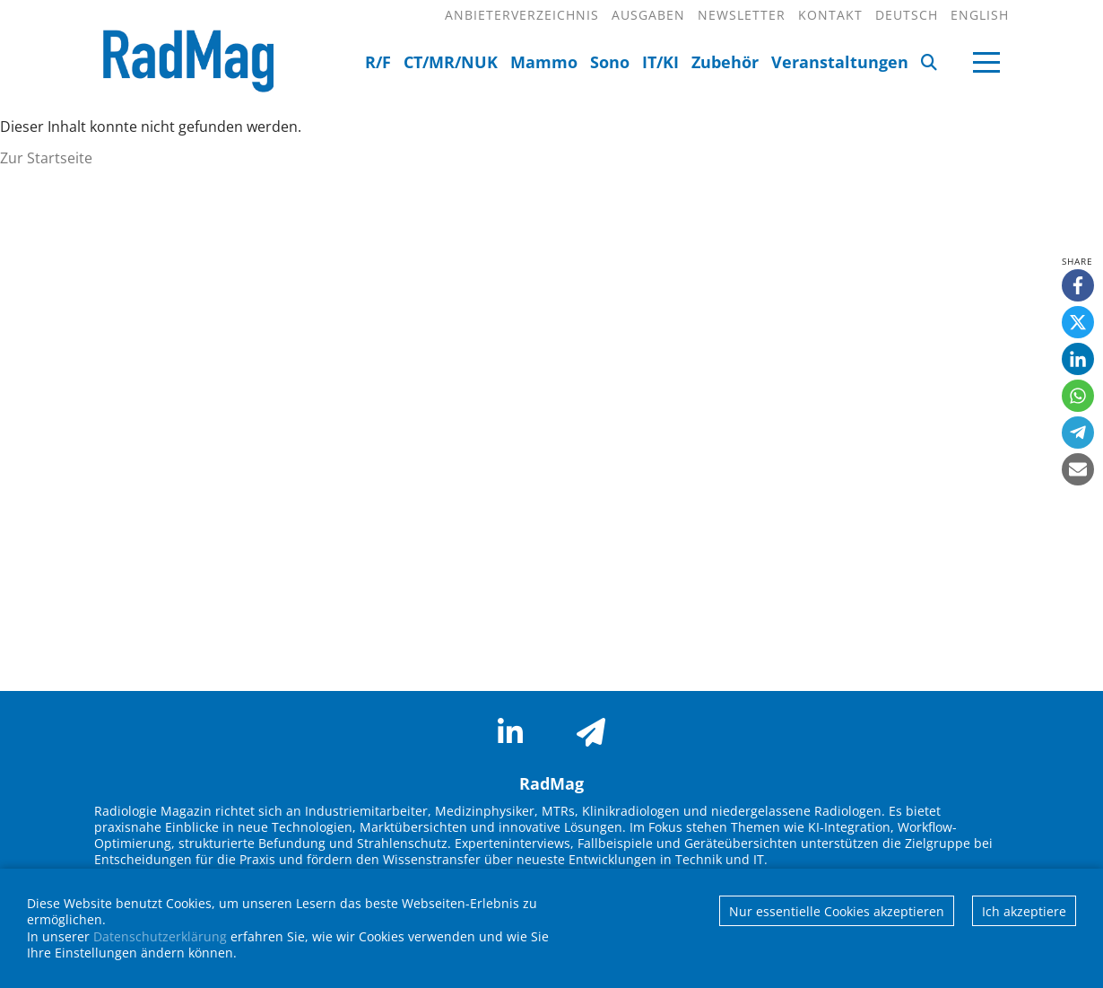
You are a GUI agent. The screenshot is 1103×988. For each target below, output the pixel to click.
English (980, 14)
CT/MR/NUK (451, 62)
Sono (610, 62)
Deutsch (906, 14)
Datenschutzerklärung (160, 936)
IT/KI (660, 62)
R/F (378, 62)
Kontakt (830, 14)
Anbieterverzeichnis (522, 14)
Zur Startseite (46, 158)
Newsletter (742, 14)
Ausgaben (648, 14)
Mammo (544, 62)
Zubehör (725, 62)
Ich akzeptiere (1024, 911)
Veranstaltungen (839, 62)
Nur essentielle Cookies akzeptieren (836, 911)
